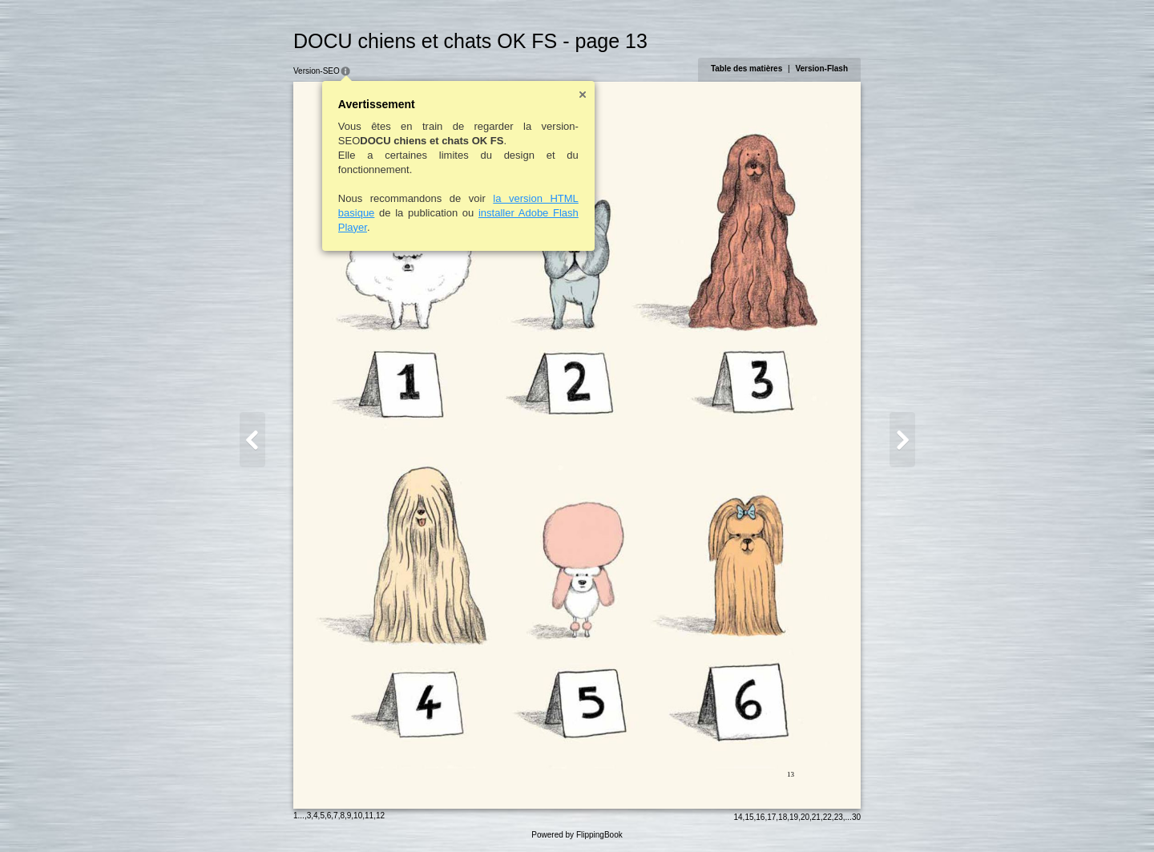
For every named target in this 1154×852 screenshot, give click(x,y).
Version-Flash (821, 68)
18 (782, 817)
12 (380, 815)
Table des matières (746, 68)
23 (838, 817)
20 (805, 817)
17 (771, 817)
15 (748, 817)
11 (369, 815)
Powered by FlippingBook (576, 834)
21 (816, 817)
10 (357, 815)
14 (737, 817)
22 (827, 817)
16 (760, 817)
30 (856, 817)
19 (793, 817)
